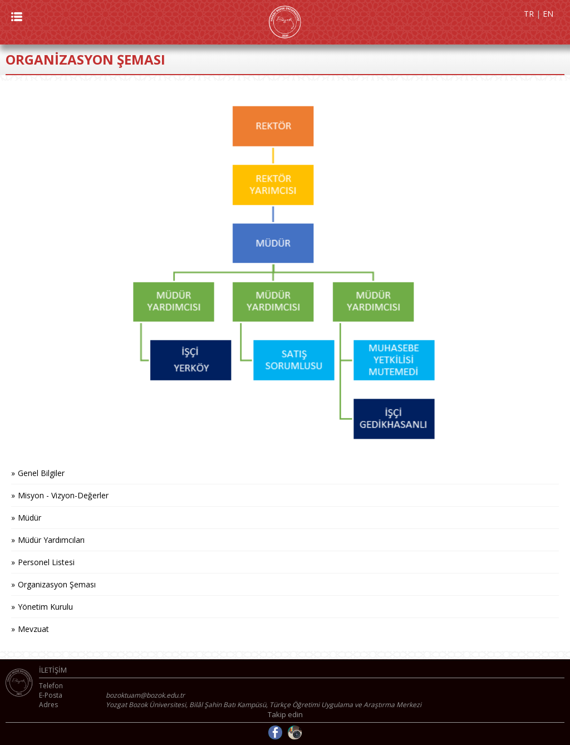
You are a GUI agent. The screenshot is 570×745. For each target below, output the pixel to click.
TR (529, 13)
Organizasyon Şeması (57, 584)
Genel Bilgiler (41, 473)
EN (548, 13)
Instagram (295, 732)
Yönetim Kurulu (45, 606)
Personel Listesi (46, 562)
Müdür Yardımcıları (51, 540)
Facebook (275, 732)
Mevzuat (33, 629)
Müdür (29, 517)
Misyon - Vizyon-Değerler (63, 495)
